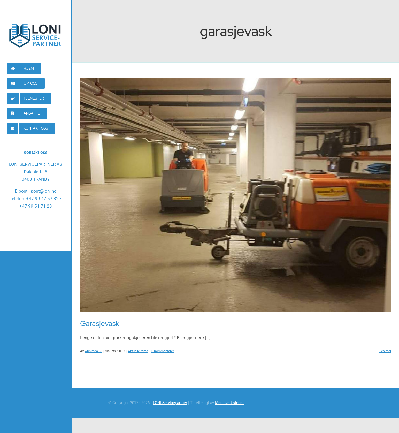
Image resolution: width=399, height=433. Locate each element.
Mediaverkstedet (229, 402)
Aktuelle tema (138, 351)
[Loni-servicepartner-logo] (35, 23)
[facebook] (36, 227)
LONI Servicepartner (170, 402)
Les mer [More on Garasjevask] (385, 351)
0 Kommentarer (162, 351)
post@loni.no (44, 191)
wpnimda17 (93, 351)
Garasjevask (99, 323)
